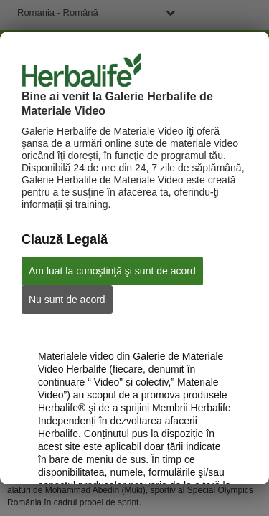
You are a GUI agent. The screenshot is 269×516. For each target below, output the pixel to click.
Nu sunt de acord (67, 299)
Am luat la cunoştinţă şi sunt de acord (112, 271)
